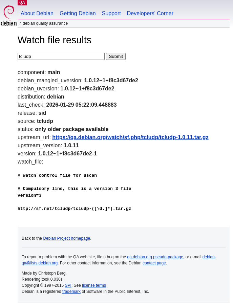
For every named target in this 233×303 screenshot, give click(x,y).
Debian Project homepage (66, 238)
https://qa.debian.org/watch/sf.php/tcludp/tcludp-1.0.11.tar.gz (130, 137)
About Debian (37, 13)
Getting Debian (78, 13)
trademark (71, 291)
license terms (94, 285)
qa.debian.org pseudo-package (155, 257)
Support (111, 13)
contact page (154, 263)
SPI (68, 285)
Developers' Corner (150, 13)
